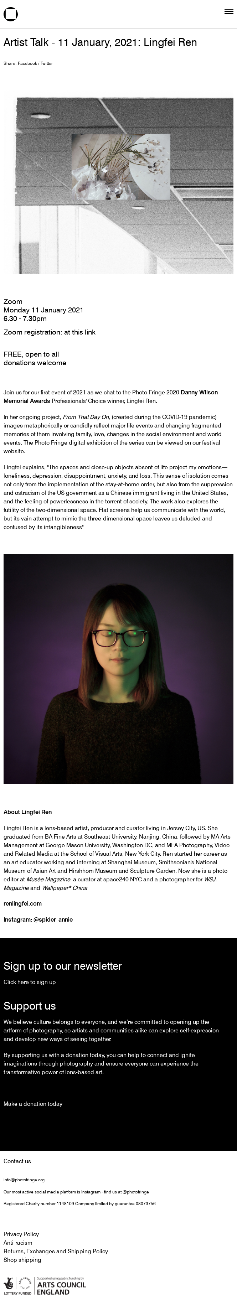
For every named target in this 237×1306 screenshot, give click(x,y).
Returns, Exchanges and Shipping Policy (56, 1251)
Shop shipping (22, 1259)
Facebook (27, 63)
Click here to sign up (30, 981)
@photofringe (136, 1191)
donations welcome (35, 362)
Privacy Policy (21, 1234)
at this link (80, 332)
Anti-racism (18, 1242)
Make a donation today (33, 1103)
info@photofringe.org (24, 1179)
